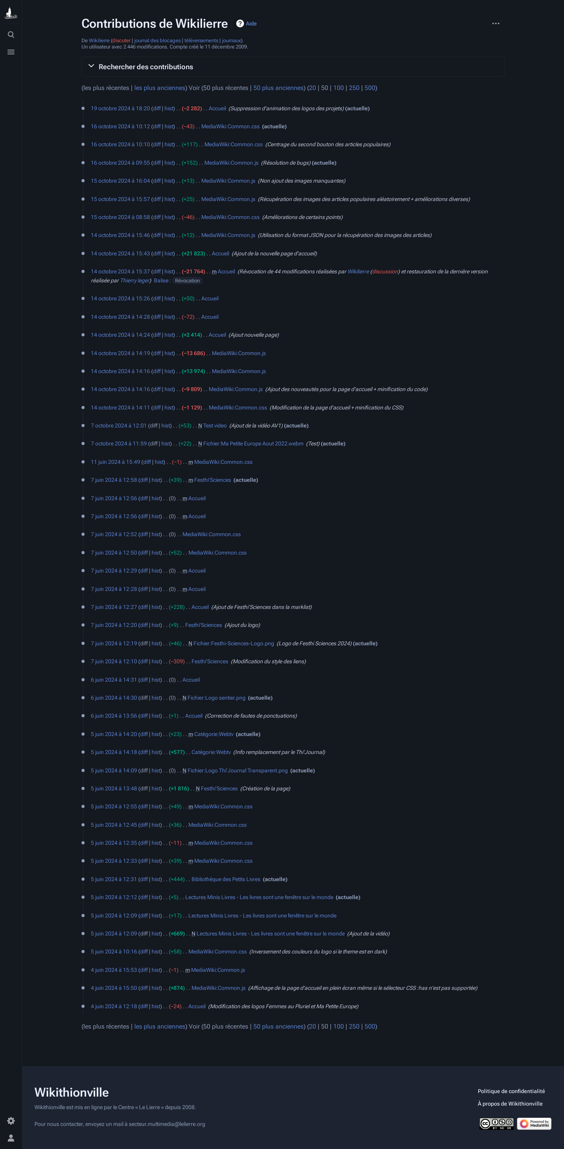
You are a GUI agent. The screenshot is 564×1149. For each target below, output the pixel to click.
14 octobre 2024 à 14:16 (120, 371)
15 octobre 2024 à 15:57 (120, 199)
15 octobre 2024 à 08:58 (120, 217)
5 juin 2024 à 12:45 (114, 825)
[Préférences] (11, 1121)
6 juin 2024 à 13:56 (114, 716)
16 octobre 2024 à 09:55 (120, 163)
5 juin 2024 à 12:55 (114, 806)
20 (312, 88)
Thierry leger (134, 280)
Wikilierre (99, 40)
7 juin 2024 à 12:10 (114, 661)
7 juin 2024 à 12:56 (114, 498)
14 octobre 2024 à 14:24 (120, 335)
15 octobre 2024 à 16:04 (120, 181)
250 (354, 88)
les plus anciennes (159, 88)
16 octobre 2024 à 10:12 (120, 126)
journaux (231, 40)
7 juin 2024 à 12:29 (114, 570)
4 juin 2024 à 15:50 (114, 988)
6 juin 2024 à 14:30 (114, 698)
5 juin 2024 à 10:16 (114, 951)
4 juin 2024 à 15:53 (114, 970)
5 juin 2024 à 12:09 (114, 915)
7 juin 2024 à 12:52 (114, 534)
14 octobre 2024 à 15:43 (120, 253)
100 (338, 88)
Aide (251, 23)
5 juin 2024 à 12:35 (114, 843)
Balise (161, 280)
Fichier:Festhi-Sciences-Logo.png (233, 643)
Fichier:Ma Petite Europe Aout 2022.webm (253, 443)
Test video (215, 425)
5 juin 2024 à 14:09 (114, 770)
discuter (121, 40)
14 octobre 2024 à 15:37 (120, 271)
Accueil (217, 108)
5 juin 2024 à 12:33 (114, 861)
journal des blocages (157, 40)
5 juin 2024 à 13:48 (114, 788)
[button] (293, 66)
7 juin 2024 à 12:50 (114, 552)
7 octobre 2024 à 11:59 (119, 443)
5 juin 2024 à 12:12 (114, 897)
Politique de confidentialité (511, 1091)
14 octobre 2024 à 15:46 (120, 235)
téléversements (201, 40)
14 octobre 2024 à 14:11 (120, 407)
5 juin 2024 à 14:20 (114, 734)
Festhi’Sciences (212, 480)
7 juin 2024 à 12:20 (114, 625)
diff (157, 108)
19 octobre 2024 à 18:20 (120, 108)
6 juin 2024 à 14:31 (114, 680)
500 (370, 88)
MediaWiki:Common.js (231, 163)
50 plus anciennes (278, 88)
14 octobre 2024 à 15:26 (120, 298)
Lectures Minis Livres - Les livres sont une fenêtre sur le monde (259, 897)
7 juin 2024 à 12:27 (114, 607)
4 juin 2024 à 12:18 (114, 1006)
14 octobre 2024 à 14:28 (120, 317)
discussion (385, 271)
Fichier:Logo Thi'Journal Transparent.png (238, 770)
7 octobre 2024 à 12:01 (119, 425)
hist (168, 108)
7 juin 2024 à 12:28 (114, 589)
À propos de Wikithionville (510, 1104)
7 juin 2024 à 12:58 (114, 480)
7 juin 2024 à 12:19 (114, 643)
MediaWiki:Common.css (230, 126)
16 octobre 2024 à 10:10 (120, 144)
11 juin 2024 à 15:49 (115, 462)
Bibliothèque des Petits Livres (226, 879)
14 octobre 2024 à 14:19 (120, 353)
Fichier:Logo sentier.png (217, 698)
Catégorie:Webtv (213, 734)
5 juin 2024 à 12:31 (114, 879)
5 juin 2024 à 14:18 (114, 752)
